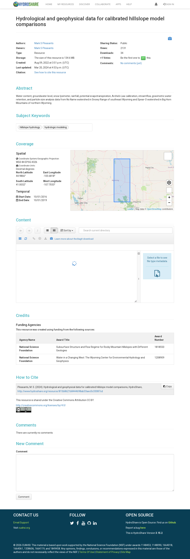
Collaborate (102, 4)
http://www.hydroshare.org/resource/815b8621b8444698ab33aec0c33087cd (60, 391)
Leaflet (130, 209)
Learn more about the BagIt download (74, 238)
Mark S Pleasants (43, 43)
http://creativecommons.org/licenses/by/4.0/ (41, 405)
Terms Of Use (86, 552)
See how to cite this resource (50, 72)
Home (49, 4)
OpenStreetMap (154, 209)
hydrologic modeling (56, 127)
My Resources (65, 4)
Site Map (126, 552)
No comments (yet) (131, 63)
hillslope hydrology (30, 127)
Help (129, 4)
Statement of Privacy (107, 552)
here (143, 527)
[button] (156, 4)
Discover (84, 4)
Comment (21, 451)
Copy (167, 386)
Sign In (168, 4)
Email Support (21, 522)
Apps (118, 4)
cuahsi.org (24, 527)
